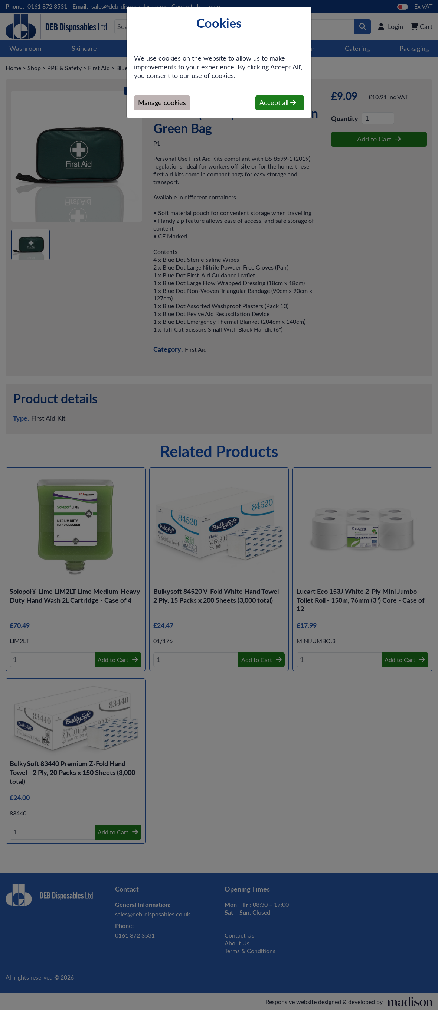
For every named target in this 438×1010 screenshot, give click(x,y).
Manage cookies (162, 102)
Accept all (277, 102)
